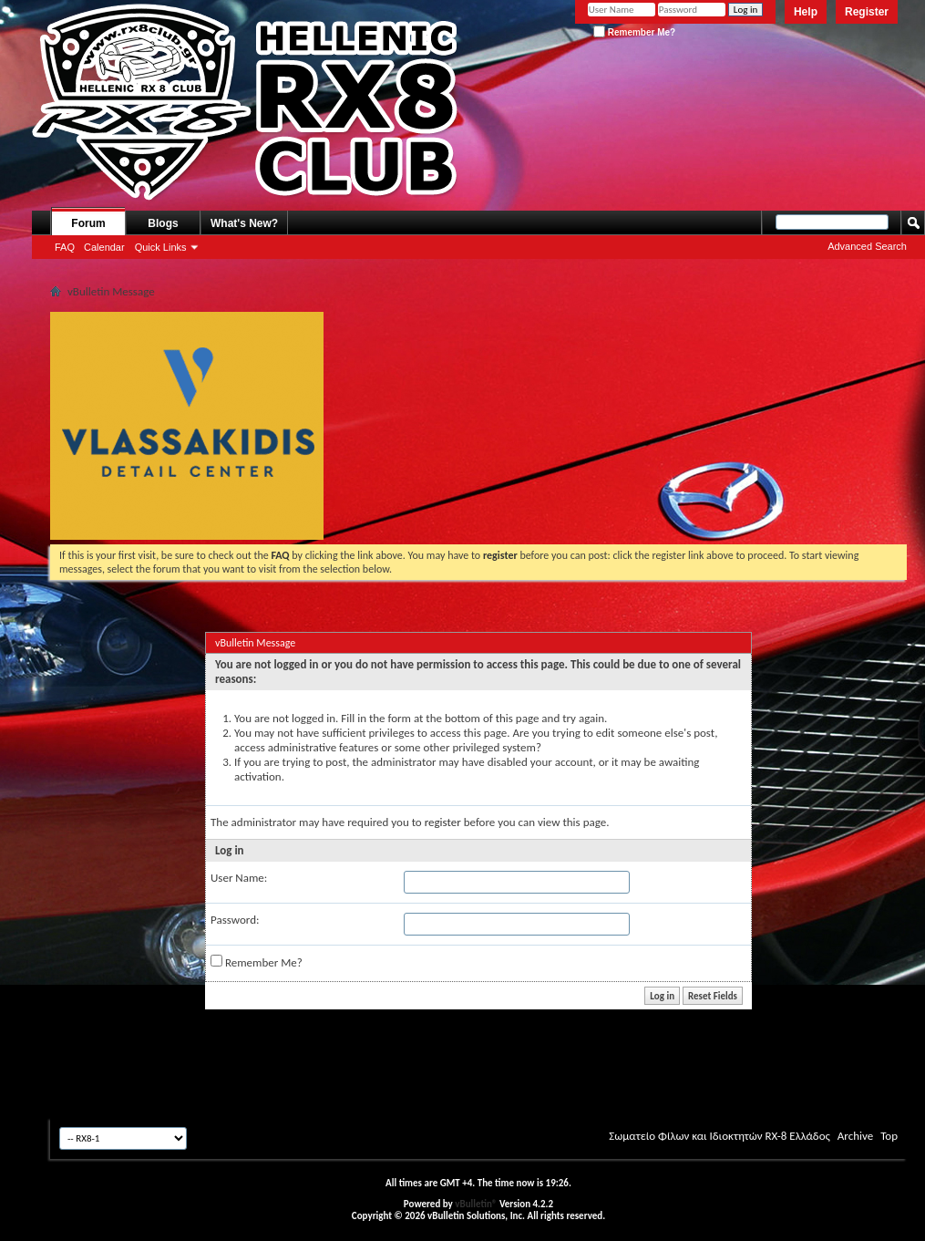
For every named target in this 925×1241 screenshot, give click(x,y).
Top (889, 1136)
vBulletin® (476, 1204)
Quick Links (161, 247)
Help (805, 11)
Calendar (104, 247)
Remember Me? (634, 32)
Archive (855, 1136)
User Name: (239, 877)
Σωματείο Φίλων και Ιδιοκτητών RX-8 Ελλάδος (719, 1136)
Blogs (163, 223)
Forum (88, 223)
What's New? (244, 223)
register (443, 822)
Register (867, 11)
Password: (235, 919)
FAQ (65, 247)
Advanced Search (867, 246)
